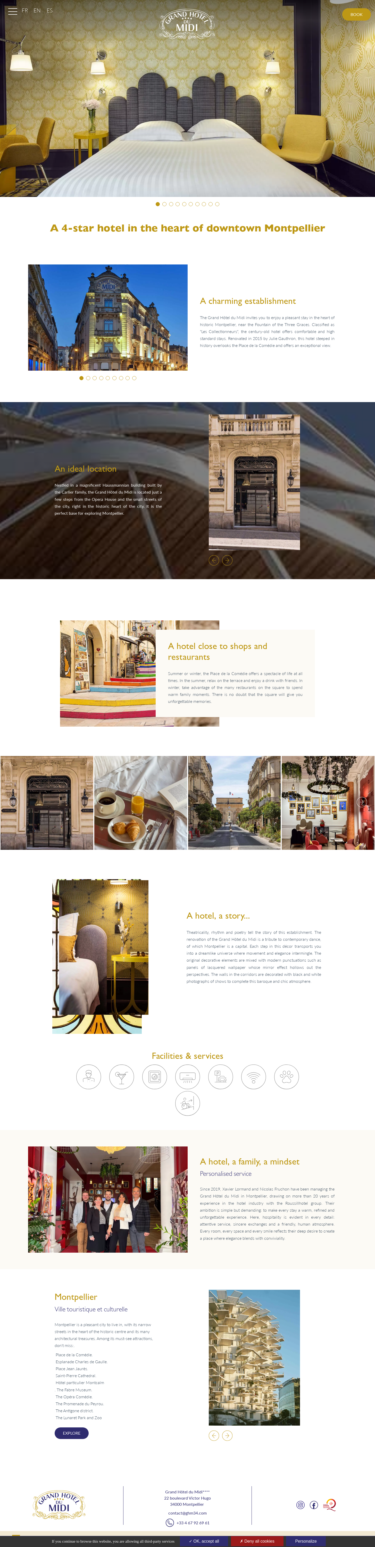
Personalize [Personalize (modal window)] (306, 1541)
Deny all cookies (257, 1541)
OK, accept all (204, 1541)
